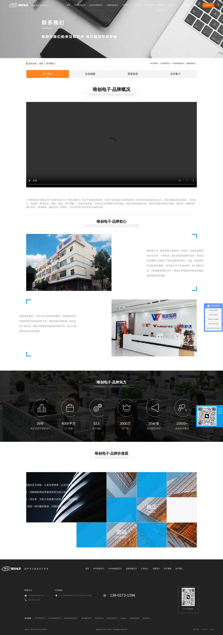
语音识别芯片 (112, 618)
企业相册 (90, 73)
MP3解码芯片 (86, 618)
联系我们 (172, 5)
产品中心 (126, 5)
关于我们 (160, 5)
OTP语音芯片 (79, 5)
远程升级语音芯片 (71, 618)
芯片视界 (149, 5)
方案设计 (137, 5)
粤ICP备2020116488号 (39, 629)
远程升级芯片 (112, 5)
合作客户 (175, 73)
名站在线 (146, 618)
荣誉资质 (133, 73)
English (123, 618)
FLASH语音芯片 (96, 5)
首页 (68, 5)
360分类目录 (134, 618)
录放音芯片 (99, 618)
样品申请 (208, 5)
